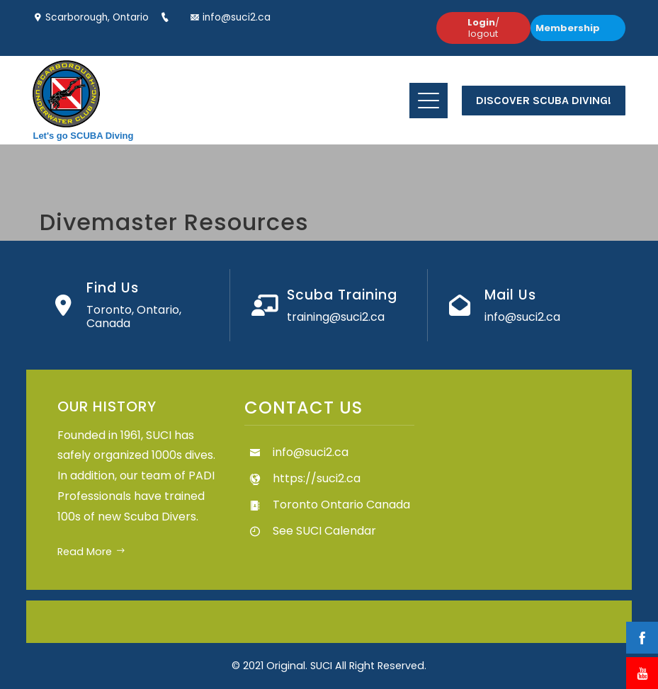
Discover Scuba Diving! (543, 100)
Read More (91, 552)
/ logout (483, 28)
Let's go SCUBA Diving (83, 135)
